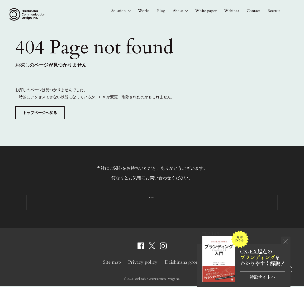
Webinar (231, 10)
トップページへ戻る (40, 113)
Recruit (274, 10)
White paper (206, 10)
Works (143, 10)
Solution (118, 10)
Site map (112, 263)
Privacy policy (142, 263)
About (178, 10)
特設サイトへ (262, 277)
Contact (253, 10)
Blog (161, 10)
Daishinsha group (183, 263)
